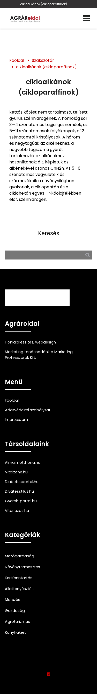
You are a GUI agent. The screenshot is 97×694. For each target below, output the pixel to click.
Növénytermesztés (22, 567)
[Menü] (86, 18)
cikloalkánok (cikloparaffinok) (43, 4)
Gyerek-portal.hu (21, 501)
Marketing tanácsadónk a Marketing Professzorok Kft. (39, 354)
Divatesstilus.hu (19, 491)
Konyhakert (15, 632)
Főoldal (16, 60)
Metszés (12, 599)
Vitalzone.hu (16, 472)
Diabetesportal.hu (22, 481)
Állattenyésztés (19, 588)
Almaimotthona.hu (22, 462)
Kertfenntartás (18, 577)
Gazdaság (15, 610)
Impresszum (16, 419)
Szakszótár (43, 60)
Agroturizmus (17, 621)
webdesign (45, 342)
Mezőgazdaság (19, 556)
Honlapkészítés (19, 342)
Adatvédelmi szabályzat (27, 410)
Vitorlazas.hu (17, 510)
